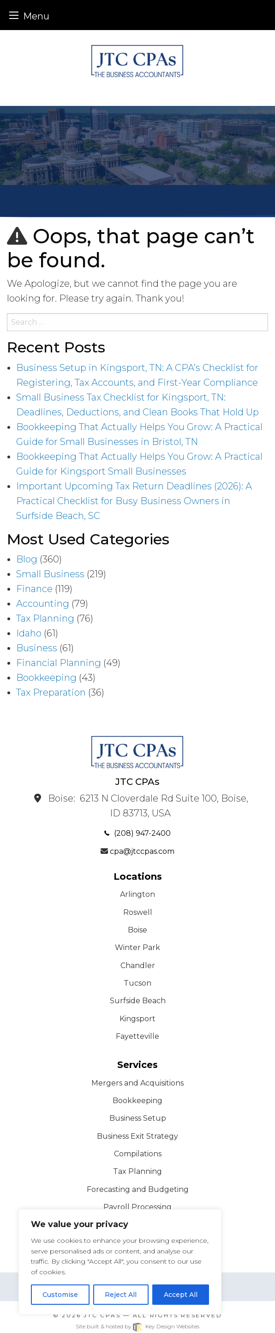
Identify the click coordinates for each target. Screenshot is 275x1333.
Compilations (137, 1153)
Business (36, 648)
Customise (60, 1294)
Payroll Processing (137, 1207)
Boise (137, 930)
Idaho (29, 633)
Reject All (121, 1294)
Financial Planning (58, 662)
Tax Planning (45, 618)
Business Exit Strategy (137, 1136)
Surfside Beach (138, 1000)
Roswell (137, 912)
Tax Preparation (51, 692)
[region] (119, 1261)
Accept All (180, 1294)
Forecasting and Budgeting (138, 1189)
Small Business (50, 574)
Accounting (42, 603)
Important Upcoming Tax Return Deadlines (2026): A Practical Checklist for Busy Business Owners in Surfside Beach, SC (134, 501)
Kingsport (137, 1018)
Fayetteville (137, 1036)
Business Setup (137, 1118)
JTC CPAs (102, 1315)
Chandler (137, 965)
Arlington (137, 894)
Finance (34, 588)
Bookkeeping (46, 677)
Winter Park (137, 947)
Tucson (137, 983)
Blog (26, 559)
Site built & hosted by (137, 1326)
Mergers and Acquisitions (137, 1083)
